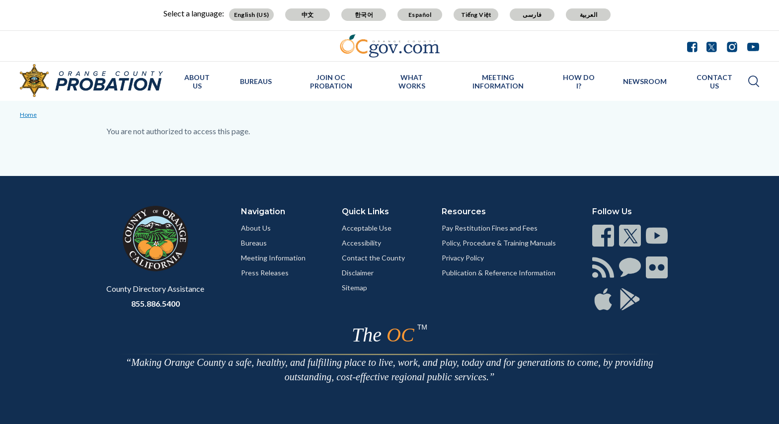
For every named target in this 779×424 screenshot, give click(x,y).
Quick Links (365, 211)
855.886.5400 (155, 303)
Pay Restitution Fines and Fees (490, 228)
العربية (589, 14)
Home (28, 114)
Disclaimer (358, 272)
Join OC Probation (331, 81)
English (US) (251, 14)
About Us (197, 81)
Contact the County (373, 258)
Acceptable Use (366, 228)
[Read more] (390, 46)
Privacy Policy (463, 258)
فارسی (532, 14)
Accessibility (361, 243)
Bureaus (256, 81)
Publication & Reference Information (498, 272)
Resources (464, 211)
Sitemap (354, 287)
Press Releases (265, 272)
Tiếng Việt (476, 14)
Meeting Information (273, 258)
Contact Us (714, 81)
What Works (411, 81)
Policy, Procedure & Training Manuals (499, 243)
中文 (308, 14)
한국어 (364, 14)
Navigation (263, 211)
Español (420, 14)
